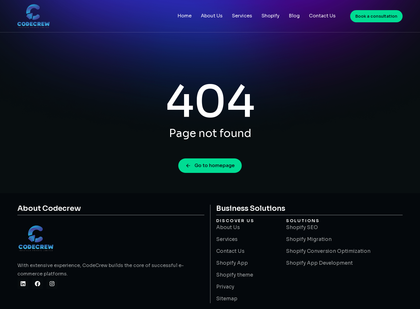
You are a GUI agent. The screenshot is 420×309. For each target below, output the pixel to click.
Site (33, 293)
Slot (22, 293)
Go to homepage (210, 165)
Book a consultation (376, 16)
